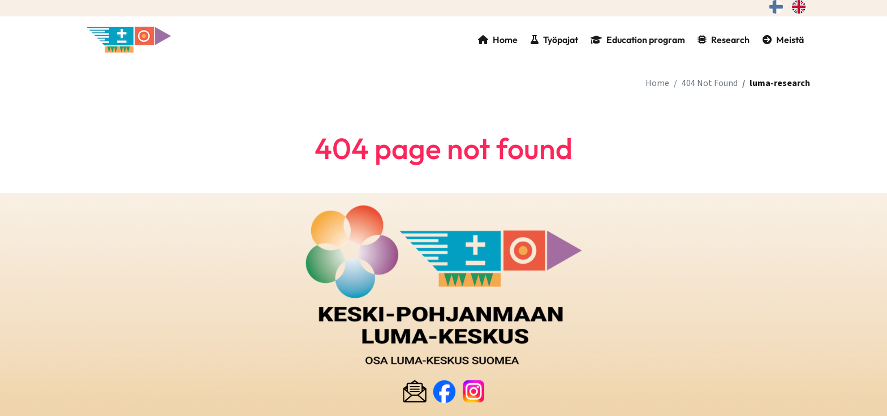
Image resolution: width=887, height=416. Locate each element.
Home (498, 39)
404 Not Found (710, 83)
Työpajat (554, 39)
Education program (638, 39)
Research (723, 39)
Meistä (783, 39)
